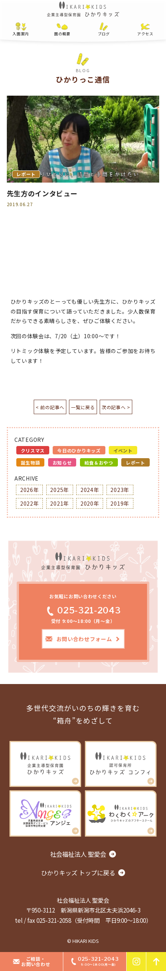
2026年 (29, 489)
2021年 (59, 503)
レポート (135, 462)
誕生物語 (30, 462)
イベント (123, 450)
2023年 (119, 489)
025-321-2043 (83, 610)
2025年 (59, 489)
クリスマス (33, 450)
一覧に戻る (83, 407)
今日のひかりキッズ (78, 450)
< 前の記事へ (46, 407)
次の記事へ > (119, 407)
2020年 (89, 503)
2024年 (89, 489)
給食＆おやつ (99, 462)
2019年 (119, 503)
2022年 (29, 503)
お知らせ (62, 462)
